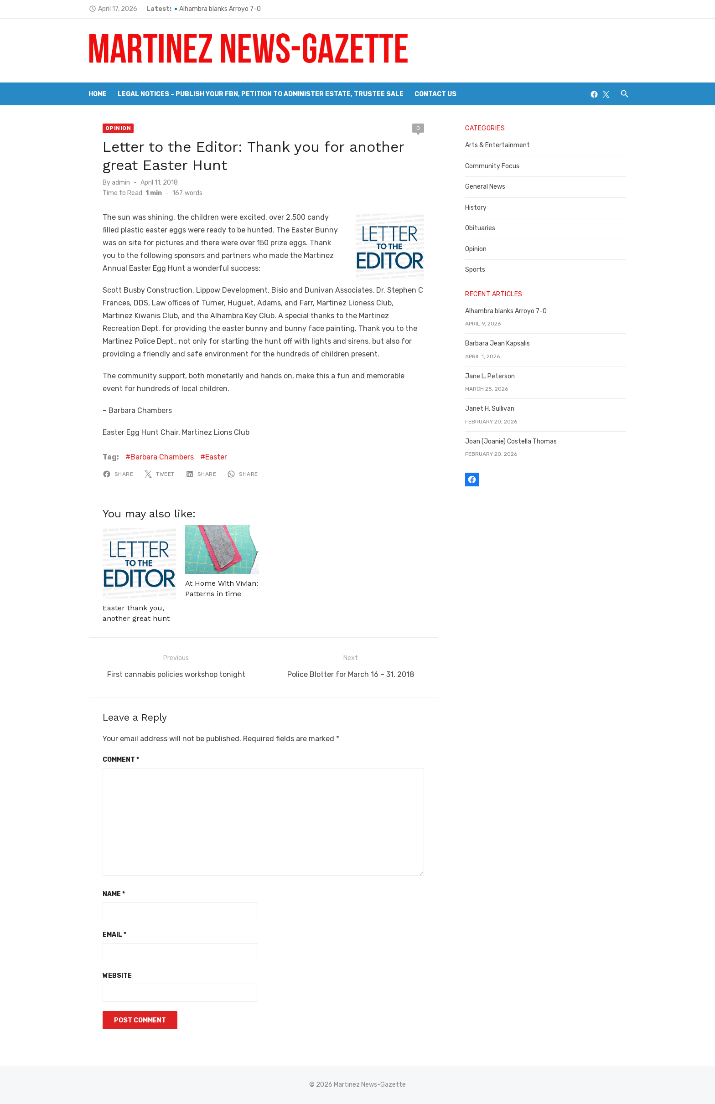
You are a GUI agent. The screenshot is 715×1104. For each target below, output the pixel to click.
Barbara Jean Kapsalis (499, 343)
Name (109, 894)
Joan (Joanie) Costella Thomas (513, 441)
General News (487, 187)
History (477, 208)
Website (112, 975)
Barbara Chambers (157, 457)
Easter (211, 457)
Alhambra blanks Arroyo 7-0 (215, 9)
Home (97, 94)
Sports (477, 269)
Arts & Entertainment (499, 145)
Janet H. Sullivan (491, 409)
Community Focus (494, 166)
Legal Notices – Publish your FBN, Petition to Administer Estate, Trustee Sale (261, 94)
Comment (116, 759)
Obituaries (482, 228)
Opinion (113, 128)
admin (116, 182)
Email (109, 934)
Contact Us (435, 94)
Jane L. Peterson (492, 376)
